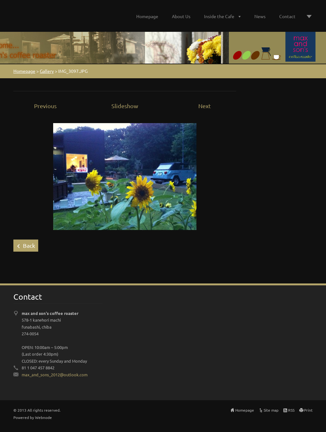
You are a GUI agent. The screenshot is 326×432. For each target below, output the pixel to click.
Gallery (47, 71)
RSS (291, 410)
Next (204, 105)
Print (308, 410)
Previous (45, 105)
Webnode (43, 417)
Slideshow (124, 105)
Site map (271, 410)
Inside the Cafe (219, 16)
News (260, 16)
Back (29, 245)
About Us (181, 16)
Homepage (147, 16)
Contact (287, 16)
